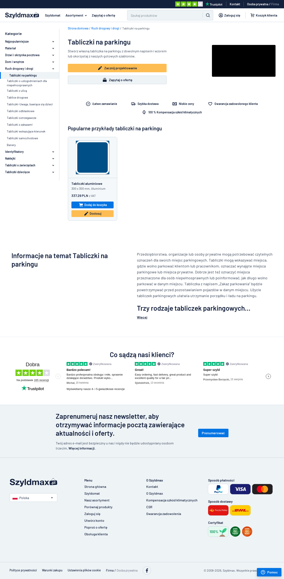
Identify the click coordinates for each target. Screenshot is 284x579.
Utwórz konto (94, 520)
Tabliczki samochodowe (22, 138)
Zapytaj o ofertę (103, 15)
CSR (149, 507)
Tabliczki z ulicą (17, 90)
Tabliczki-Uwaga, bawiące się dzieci (30, 104)
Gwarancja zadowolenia (163, 514)
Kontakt (152, 486)
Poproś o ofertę (95, 527)
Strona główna (95, 486)
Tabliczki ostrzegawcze (21, 118)
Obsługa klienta (96, 534)
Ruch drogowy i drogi (105, 28)
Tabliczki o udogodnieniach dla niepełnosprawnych (27, 83)
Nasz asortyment (97, 500)
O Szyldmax (154, 493)
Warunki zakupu (52, 570)
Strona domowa (78, 28)
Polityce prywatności (23, 570)
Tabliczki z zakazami (20, 124)
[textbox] (205, 281)
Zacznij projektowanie (117, 68)
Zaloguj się (92, 514)
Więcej (142, 317)
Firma (275, 4)
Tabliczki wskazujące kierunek (26, 131)
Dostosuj (93, 213)
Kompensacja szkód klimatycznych (172, 500)
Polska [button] (21, 498)
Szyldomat (52, 15)
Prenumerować (213, 433)
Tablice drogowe (17, 97)
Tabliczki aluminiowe (86, 183)
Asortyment (76, 15)
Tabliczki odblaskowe (20, 111)
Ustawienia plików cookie (84, 570)
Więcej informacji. (81, 448)
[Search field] (162, 15)
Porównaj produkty (98, 507)
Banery (11, 145)
